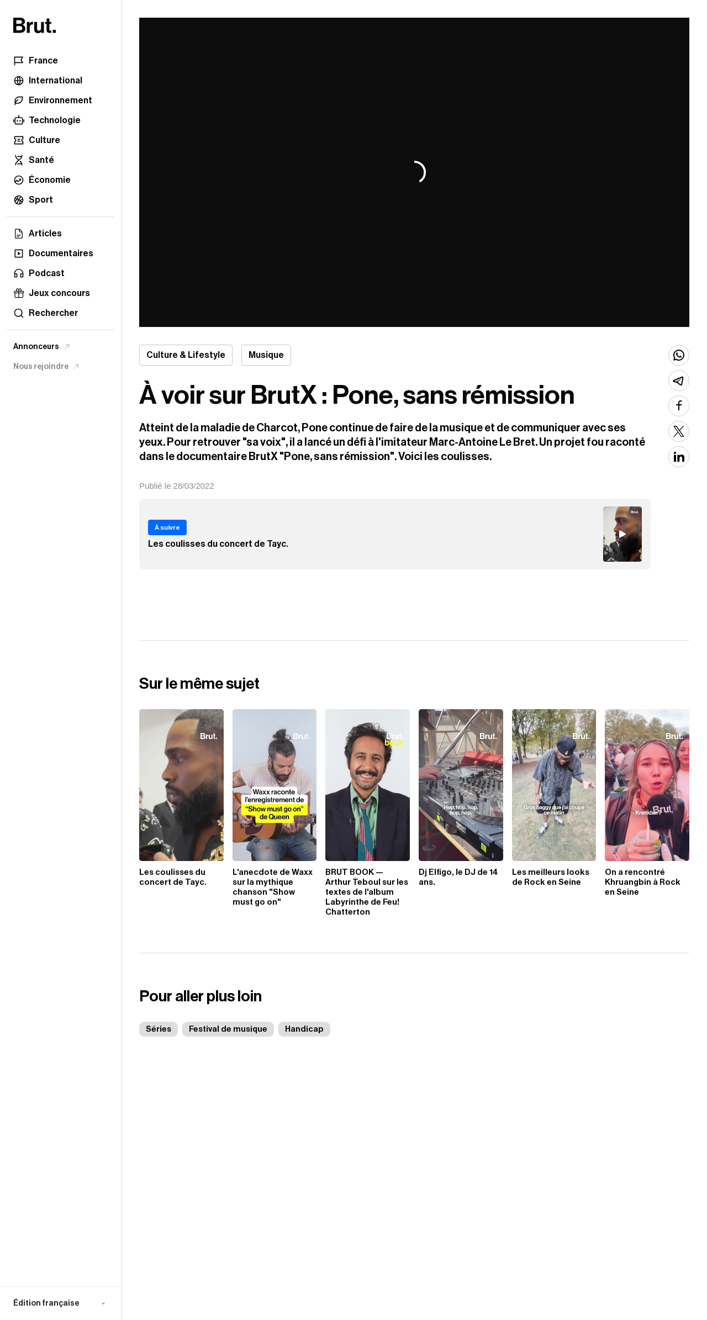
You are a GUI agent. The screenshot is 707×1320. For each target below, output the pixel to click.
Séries (158, 1029)
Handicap (304, 1029)
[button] (60, 1303)
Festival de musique (228, 1029)
